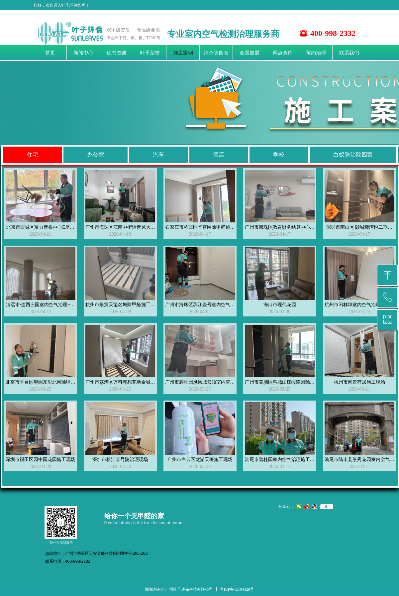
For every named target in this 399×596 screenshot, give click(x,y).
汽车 (158, 155)
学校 (278, 155)
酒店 (218, 155)
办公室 (95, 155)
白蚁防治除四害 (353, 155)
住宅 (32, 155)
